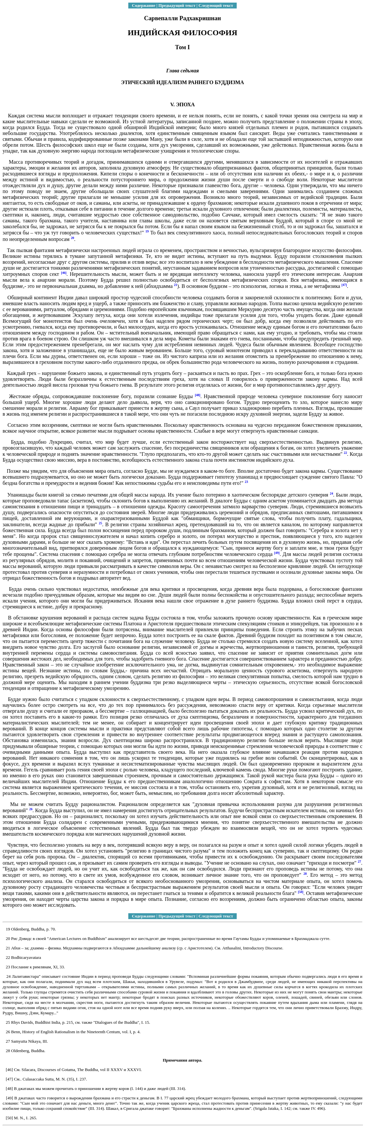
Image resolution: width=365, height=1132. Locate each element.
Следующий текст (215, 5)
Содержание (143, 5)
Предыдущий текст (176, 5)
